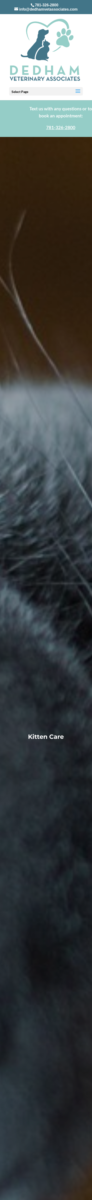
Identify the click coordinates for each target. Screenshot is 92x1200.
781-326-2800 (46, 5)
